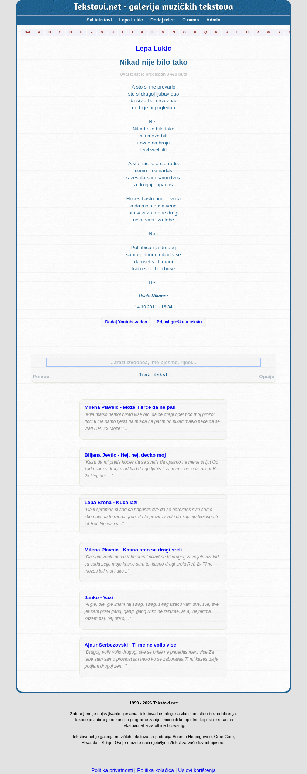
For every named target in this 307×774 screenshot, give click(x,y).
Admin (213, 20)
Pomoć (41, 376)
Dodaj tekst (162, 20)
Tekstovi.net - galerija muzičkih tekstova (153, 7)
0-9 (27, 32)
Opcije (266, 376)
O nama (190, 20)
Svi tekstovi (99, 20)
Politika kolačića (155, 770)
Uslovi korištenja (197, 770)
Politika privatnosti (112, 770)
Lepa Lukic (131, 20)
